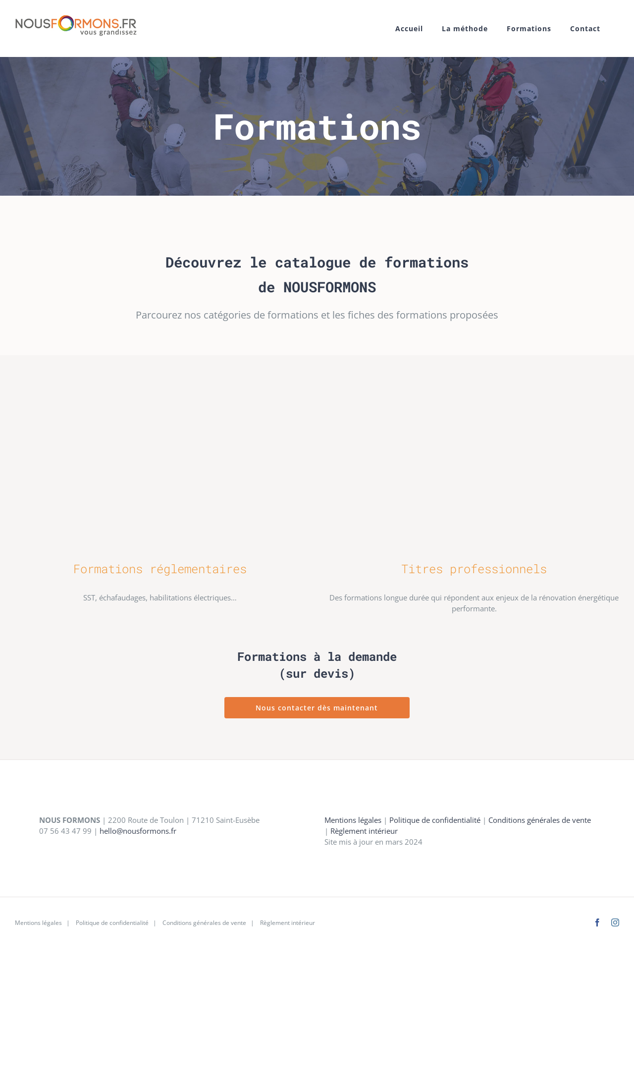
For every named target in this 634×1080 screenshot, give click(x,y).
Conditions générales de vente (539, 820)
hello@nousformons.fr (138, 831)
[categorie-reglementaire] (160, 376)
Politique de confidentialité (434, 820)
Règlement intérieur (364, 831)
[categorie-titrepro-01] (474, 376)
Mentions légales (352, 820)
